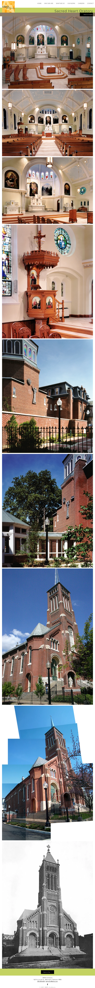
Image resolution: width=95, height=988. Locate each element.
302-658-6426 (41, 981)
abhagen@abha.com (52, 981)
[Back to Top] (47, 972)
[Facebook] (47, 984)
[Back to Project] (86, 14)
